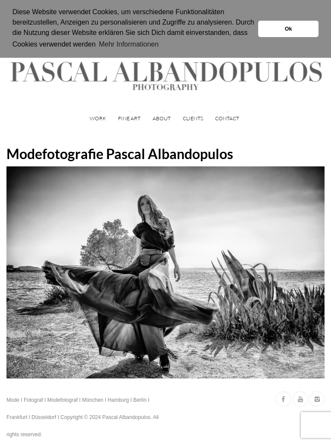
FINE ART (129, 117)
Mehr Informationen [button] (129, 44)
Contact (227, 117)
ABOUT (162, 117)
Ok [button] (288, 29)
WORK (98, 117)
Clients (193, 117)
